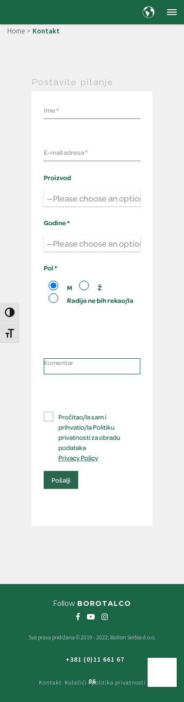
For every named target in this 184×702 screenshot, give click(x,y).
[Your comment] (92, 366)
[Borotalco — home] (32, 11)
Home (16, 30)
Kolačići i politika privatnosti (105, 682)
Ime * (51, 110)
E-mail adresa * (65, 152)
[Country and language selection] (148, 12)
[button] (172, 12)
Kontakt (50, 682)
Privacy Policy (78, 457)
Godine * (57, 222)
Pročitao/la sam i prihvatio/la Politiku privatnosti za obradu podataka (89, 437)
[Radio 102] (53, 285)
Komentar (58, 362)
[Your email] (92, 151)
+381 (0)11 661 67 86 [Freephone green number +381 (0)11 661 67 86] (95, 662)
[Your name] (92, 109)
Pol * (50, 268)
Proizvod (57, 177)
